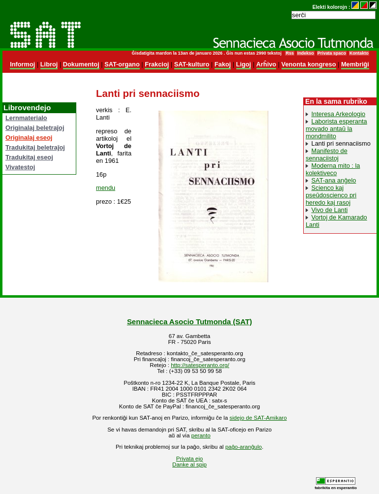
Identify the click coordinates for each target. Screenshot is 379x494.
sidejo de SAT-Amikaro (257, 418)
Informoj (22, 64)
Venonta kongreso (309, 64)
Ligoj (244, 64)
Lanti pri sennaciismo (341, 143)
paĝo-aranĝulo (243, 447)
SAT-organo (122, 64)
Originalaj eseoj (28, 137)
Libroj (49, 64)
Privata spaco (331, 53)
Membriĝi (355, 64)
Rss (289, 53)
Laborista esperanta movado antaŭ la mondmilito (336, 129)
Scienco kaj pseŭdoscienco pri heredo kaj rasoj (331, 195)
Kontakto (359, 53)
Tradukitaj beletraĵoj (35, 147)
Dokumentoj (81, 64)
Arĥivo (266, 64)
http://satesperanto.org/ (200, 365)
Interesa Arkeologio (339, 114)
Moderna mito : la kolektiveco (333, 169)
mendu (105, 187)
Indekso (305, 53)
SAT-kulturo (192, 64)
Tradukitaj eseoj (29, 157)
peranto (201, 435)
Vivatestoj (20, 167)
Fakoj (223, 64)
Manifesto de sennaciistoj (326, 154)
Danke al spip (189, 464)
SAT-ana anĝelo (334, 180)
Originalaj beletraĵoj (34, 127)
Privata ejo (189, 459)
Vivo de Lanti (330, 210)
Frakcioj (157, 64)
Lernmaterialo (26, 118)
